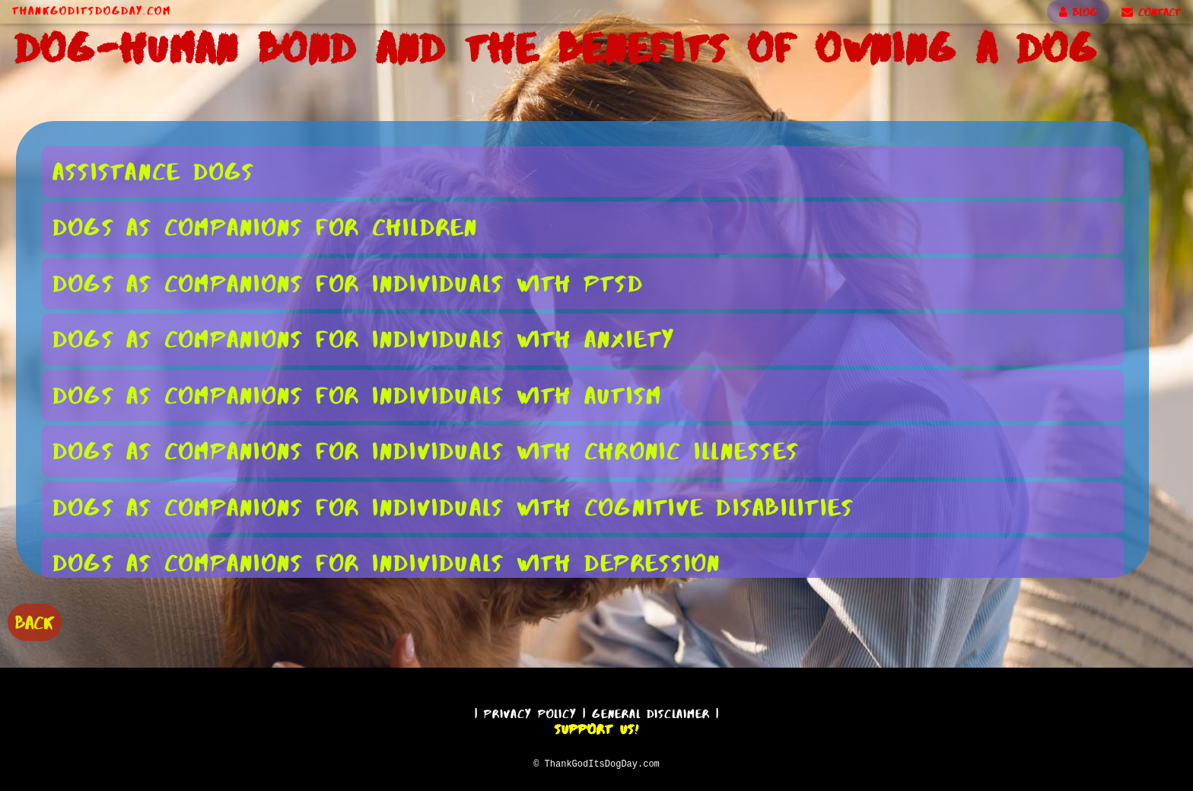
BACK (34, 621)
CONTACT (1151, 12)
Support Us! (596, 727)
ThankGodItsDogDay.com (91, 11)
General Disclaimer (651, 711)
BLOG (1078, 12)
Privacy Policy (530, 711)
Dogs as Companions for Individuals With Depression (386, 562)
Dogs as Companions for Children (265, 226)
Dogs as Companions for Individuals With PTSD (348, 283)
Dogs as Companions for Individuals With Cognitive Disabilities (453, 507)
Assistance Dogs (153, 171)
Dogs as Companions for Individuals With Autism (357, 395)
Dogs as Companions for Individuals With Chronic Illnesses (425, 450)
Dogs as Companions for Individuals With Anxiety (364, 338)
